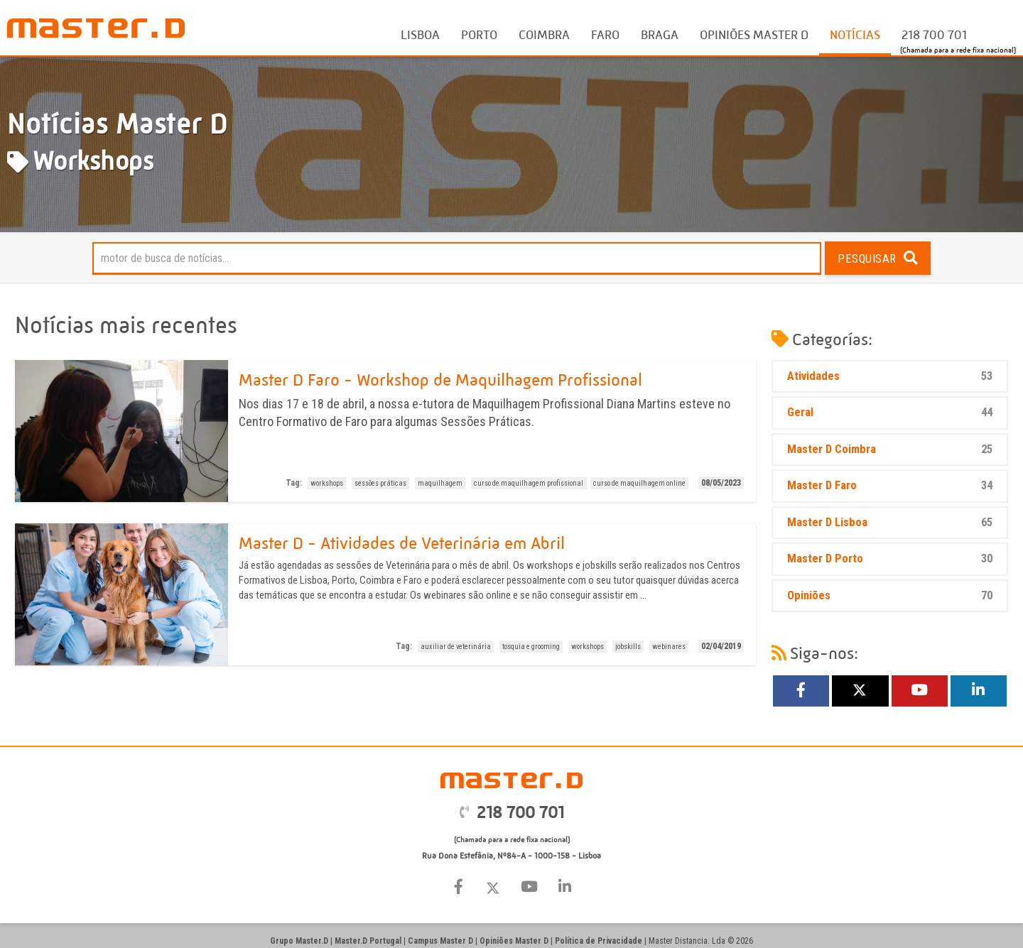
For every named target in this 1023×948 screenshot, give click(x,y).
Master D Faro (889, 486)
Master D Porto (889, 559)
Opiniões (889, 596)
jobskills (628, 646)
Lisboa (420, 35)
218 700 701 (934, 35)
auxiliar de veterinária (456, 646)
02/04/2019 (721, 646)
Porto (479, 35)
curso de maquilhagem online (639, 483)
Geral (889, 413)
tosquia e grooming (531, 646)
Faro (605, 35)
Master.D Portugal (368, 941)
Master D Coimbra (889, 450)
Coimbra (544, 35)
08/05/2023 (721, 483)
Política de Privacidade (598, 941)
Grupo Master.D (299, 941)
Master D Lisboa (889, 523)
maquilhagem (440, 483)
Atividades (889, 377)
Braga (659, 35)
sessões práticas (380, 483)
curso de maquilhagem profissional (529, 483)
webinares (669, 646)
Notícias (855, 35)
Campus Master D (440, 941)
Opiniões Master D (754, 35)
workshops (326, 483)
